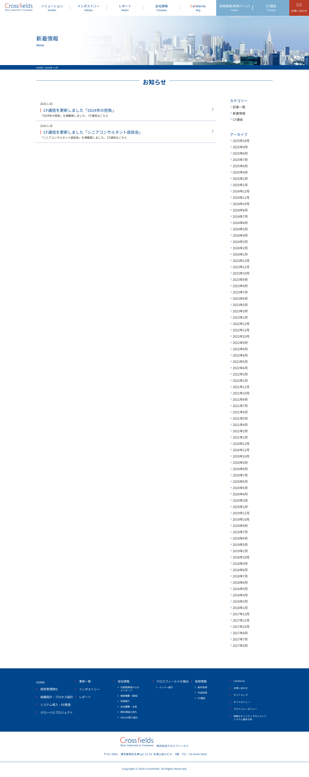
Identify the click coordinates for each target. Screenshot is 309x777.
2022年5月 (240, 361)
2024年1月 (240, 254)
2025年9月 (240, 147)
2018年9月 (240, 563)
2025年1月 (240, 184)
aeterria (198, 8)
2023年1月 (240, 317)
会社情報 (161, 8)
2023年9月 (240, 279)
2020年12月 (241, 443)
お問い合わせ (241, 688)
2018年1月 (240, 607)
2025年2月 (240, 178)
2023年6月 (240, 298)
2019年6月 (240, 538)
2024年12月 (241, 191)
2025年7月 (240, 159)
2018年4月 (240, 595)
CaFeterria (239, 681)
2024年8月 (240, 210)
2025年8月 (240, 153)
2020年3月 (240, 500)
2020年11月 (241, 449)
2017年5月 (240, 645)
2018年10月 (241, 557)
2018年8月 (240, 569)
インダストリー (88, 8)
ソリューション (52, 8)
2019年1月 (240, 550)
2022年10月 (241, 336)
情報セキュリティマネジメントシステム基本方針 (250, 717)
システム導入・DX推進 (55, 704)
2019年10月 (241, 519)
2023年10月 (241, 273)
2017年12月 (241, 614)
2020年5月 (240, 487)
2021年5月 (240, 418)
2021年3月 (240, 431)
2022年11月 (241, 330)
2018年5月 (240, 588)
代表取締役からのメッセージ (129, 688)
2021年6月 (240, 412)
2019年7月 (240, 532)
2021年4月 (240, 424)
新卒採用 (202, 687)
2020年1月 (240, 506)
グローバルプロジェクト (56, 712)
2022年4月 (240, 367)
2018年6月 (240, 582)
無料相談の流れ (128, 711)
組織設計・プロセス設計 (56, 697)
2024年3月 (240, 241)
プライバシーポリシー (245, 709)
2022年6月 (240, 355)
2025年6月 (240, 165)
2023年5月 (240, 304)
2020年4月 (240, 494)
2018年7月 (240, 576)
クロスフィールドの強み (172, 681)
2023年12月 (241, 260)
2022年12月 (241, 323)
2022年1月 (240, 380)
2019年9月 (240, 525)
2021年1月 (240, 437)
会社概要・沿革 (128, 706)
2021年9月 (240, 399)
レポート (125, 8)
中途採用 (202, 692)
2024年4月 (240, 235)
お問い (299, 11)
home (40, 682)
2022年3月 (240, 374)
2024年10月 (241, 203)
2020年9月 (240, 462)
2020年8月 (240, 468)
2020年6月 (240, 481)
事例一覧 (85, 681)
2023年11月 (241, 266)
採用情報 (201, 681)
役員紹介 (125, 701)
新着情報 (239, 113)
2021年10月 (241, 393)
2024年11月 (241, 197)
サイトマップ (241, 695)
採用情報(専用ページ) (234, 8)
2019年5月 (240, 544)
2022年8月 (240, 348)
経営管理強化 (49, 689)
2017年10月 (241, 626)
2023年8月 (240, 285)
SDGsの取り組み (129, 717)
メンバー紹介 (166, 687)
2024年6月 (240, 222)
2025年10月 (241, 140)
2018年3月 (240, 601)
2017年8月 (240, 632)
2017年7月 (240, 639)
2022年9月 (240, 342)
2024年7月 (240, 216)
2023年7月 (240, 292)
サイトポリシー (242, 702)
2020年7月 (240, 475)
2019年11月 (241, 513)
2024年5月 (240, 229)
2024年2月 (240, 248)
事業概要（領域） (129, 695)
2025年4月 (240, 172)
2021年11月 (241, 386)
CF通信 (271, 8)
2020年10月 (241, 456)
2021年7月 (240, 405)
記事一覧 (239, 107)
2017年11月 (241, 620)
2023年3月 (240, 311)
